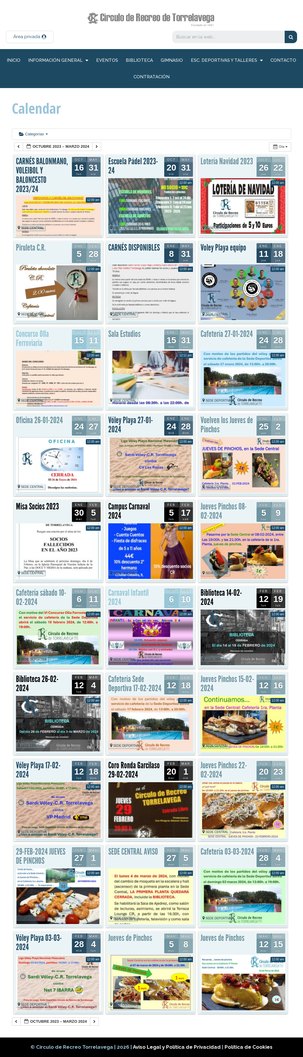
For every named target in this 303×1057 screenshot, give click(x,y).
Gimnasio (172, 60)
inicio (13, 60)
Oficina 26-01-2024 (39, 420)
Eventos (107, 60)
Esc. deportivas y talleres (227, 60)
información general (58, 60)
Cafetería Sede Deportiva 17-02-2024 (134, 684)
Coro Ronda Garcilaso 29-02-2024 (134, 770)
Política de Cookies (249, 1047)
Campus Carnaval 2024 (129, 511)
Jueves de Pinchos (130, 938)
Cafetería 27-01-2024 (227, 334)
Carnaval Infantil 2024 (128, 597)
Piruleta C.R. (31, 247)
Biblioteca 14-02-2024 (221, 597)
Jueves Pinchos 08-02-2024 (224, 511)
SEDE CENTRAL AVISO (133, 851)
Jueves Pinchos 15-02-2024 (227, 684)
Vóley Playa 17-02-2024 (38, 770)
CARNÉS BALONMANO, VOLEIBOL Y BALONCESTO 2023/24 (42, 175)
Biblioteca (139, 60)
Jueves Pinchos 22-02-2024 (224, 770)
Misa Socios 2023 (37, 506)
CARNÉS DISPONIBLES (134, 247)
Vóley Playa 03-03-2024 (39, 943)
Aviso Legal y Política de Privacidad (177, 1047)
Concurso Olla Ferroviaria (32, 339)
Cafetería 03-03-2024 (227, 851)
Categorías (33, 134)
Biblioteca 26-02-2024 (37, 684)
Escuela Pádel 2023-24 (133, 166)
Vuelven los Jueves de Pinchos (227, 425)
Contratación (151, 76)
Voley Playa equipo (223, 247)
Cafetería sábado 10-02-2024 (41, 597)
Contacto (283, 60)
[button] (30, 37)
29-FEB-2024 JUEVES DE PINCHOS (40, 856)
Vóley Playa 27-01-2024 (130, 425)
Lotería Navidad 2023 (227, 161)
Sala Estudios (124, 334)
